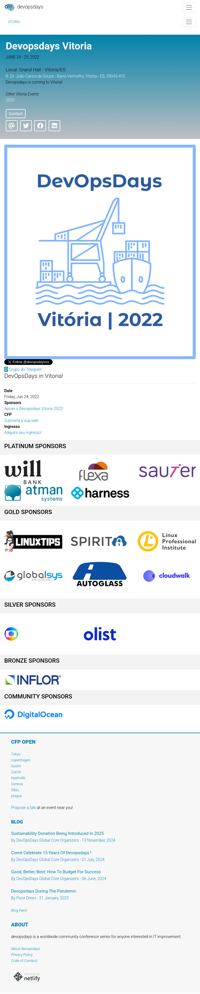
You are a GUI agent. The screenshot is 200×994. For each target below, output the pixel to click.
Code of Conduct (24, 960)
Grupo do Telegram (23, 369)
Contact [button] (15, 113)
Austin (16, 766)
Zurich (16, 772)
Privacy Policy (22, 955)
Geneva (17, 784)
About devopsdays (25, 949)
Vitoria (14, 22)
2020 (10, 100)
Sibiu (15, 790)
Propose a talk (23, 807)
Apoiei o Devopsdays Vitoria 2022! (33, 408)
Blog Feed (19, 910)
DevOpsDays (23, 7)
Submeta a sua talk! (21, 420)
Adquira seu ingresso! (23, 432)
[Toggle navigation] (189, 8)
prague (16, 796)
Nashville (18, 778)
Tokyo (15, 754)
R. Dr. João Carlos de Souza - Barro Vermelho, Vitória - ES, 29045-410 (65, 76)
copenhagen (20, 760)
